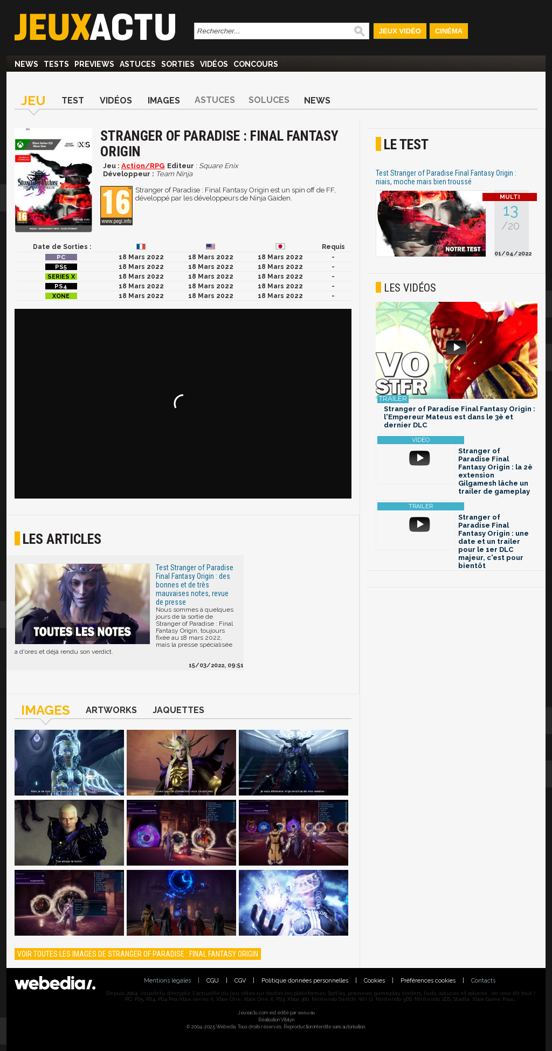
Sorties (178, 64)
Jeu (33, 100)
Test (72, 100)
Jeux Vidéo (400, 31)
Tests (56, 64)
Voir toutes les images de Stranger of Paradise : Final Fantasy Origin (137, 954)
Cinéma (449, 31)
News (26, 64)
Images (164, 100)
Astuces (138, 64)
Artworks (111, 710)
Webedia (306, 1012)
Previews (94, 64)
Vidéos (214, 64)
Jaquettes (178, 710)
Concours (255, 64)
